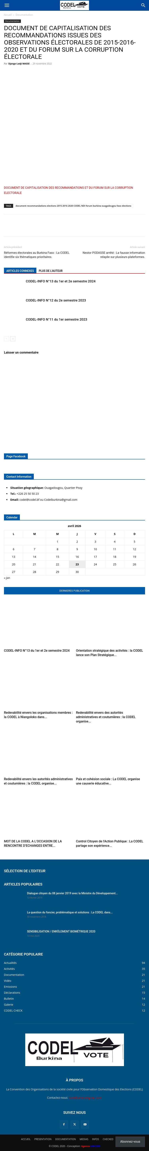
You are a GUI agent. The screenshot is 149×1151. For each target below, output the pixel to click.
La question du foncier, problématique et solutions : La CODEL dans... (70, 912)
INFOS (95, 1139)
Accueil (8, 15)
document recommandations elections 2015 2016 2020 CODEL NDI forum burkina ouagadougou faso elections (73, 205)
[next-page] (12, 338)
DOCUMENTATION (65, 1139)
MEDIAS (84, 1139)
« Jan (7, 578)
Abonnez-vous (130, 1141)
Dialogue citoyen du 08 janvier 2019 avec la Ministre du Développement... (72, 893)
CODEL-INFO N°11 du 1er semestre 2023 (56, 319)
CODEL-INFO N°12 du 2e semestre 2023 (56, 300)
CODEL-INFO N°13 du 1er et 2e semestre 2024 (61, 281)
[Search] (143, 5)
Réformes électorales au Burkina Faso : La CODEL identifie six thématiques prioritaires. (37, 255)
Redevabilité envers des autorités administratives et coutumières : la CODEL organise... (106, 717)
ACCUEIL (26, 1139)
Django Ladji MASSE (19, 63)
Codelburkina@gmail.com (85, 1097)
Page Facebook (15, 456)
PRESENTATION (42, 1139)
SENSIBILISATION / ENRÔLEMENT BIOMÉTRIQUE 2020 (61, 931)
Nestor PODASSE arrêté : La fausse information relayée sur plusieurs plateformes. (114, 255)
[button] (6, 5)
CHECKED (108, 1139)
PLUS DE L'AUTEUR (51, 270)
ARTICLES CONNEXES (20, 270)
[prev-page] (6, 338)
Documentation (24, 15)
